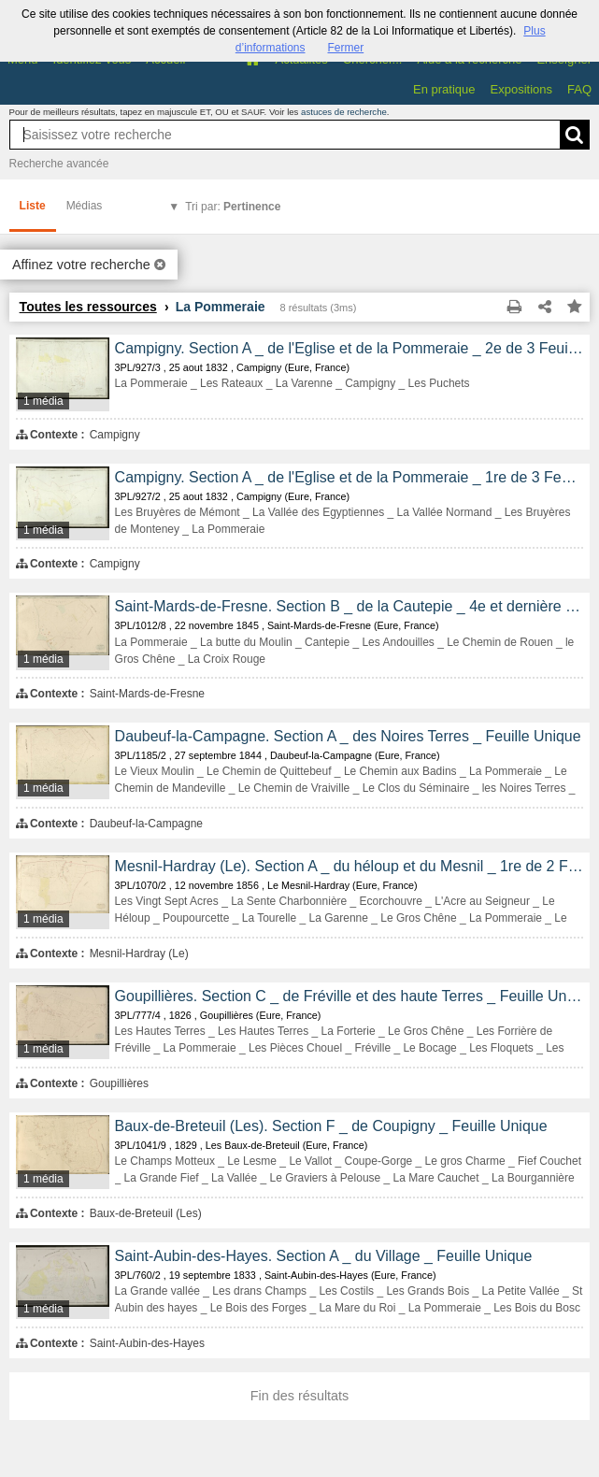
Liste (33, 205)
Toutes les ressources (88, 306)
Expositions (521, 89)
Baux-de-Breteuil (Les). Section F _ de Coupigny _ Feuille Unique (331, 1126)
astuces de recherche (344, 112)
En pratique (444, 89)
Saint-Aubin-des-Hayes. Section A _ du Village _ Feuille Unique (324, 1256)
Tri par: (232, 206)
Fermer (346, 47)
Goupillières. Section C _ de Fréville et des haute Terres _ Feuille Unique (349, 996)
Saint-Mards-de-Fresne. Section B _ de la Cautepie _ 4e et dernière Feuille (349, 606)
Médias (84, 205)
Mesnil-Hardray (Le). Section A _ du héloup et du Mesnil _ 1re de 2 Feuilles (349, 866)
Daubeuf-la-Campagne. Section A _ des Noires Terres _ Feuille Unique (348, 736)
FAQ (579, 89)
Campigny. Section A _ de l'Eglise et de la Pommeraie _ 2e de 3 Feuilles (349, 348)
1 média (43, 401)
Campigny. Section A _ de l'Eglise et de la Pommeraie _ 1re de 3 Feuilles (349, 477)
